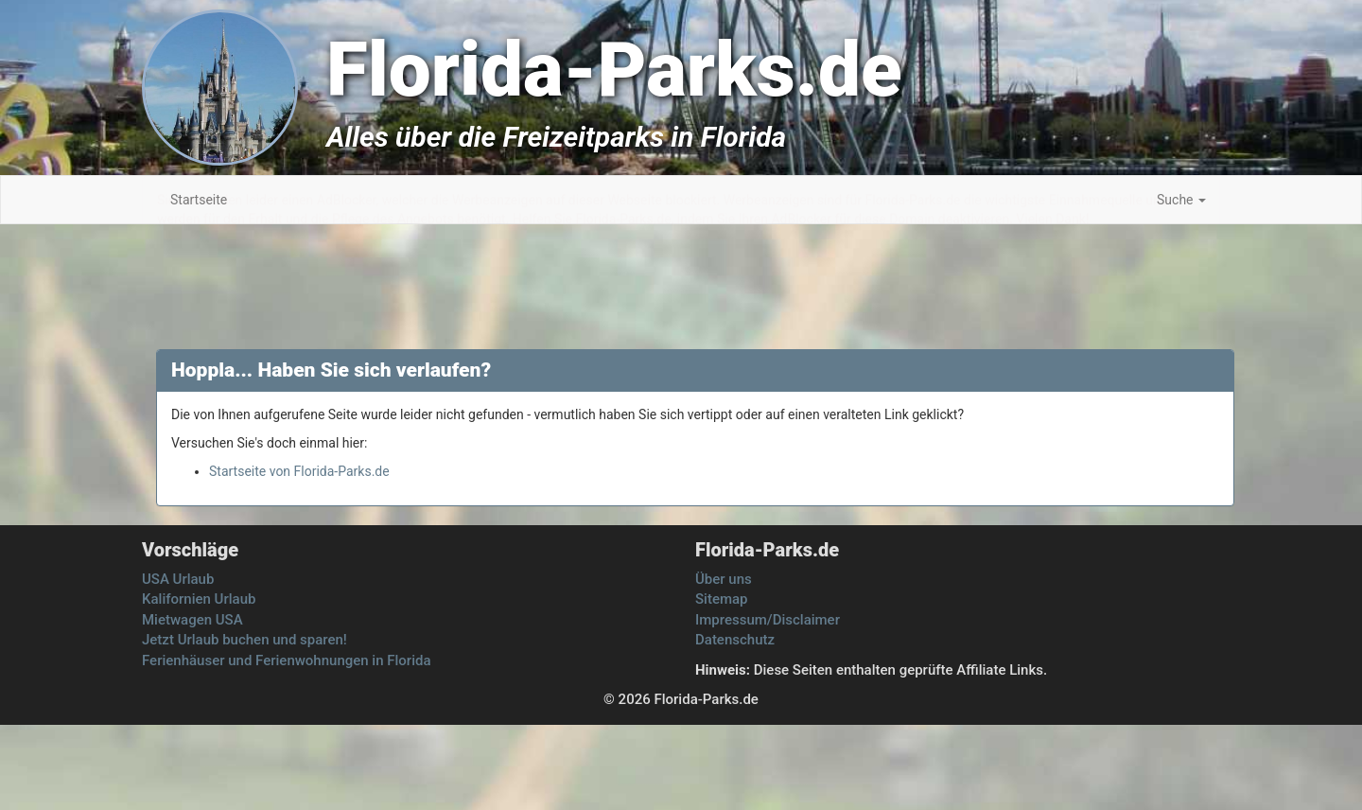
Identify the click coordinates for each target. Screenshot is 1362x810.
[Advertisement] (1277, 520)
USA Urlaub (178, 579)
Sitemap (721, 599)
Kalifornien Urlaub (198, 599)
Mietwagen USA (192, 619)
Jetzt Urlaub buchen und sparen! (244, 639)
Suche (1181, 199)
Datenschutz (735, 639)
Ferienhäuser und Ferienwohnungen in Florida (286, 660)
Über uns (723, 579)
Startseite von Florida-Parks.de (299, 471)
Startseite (198, 199)
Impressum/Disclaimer (767, 619)
